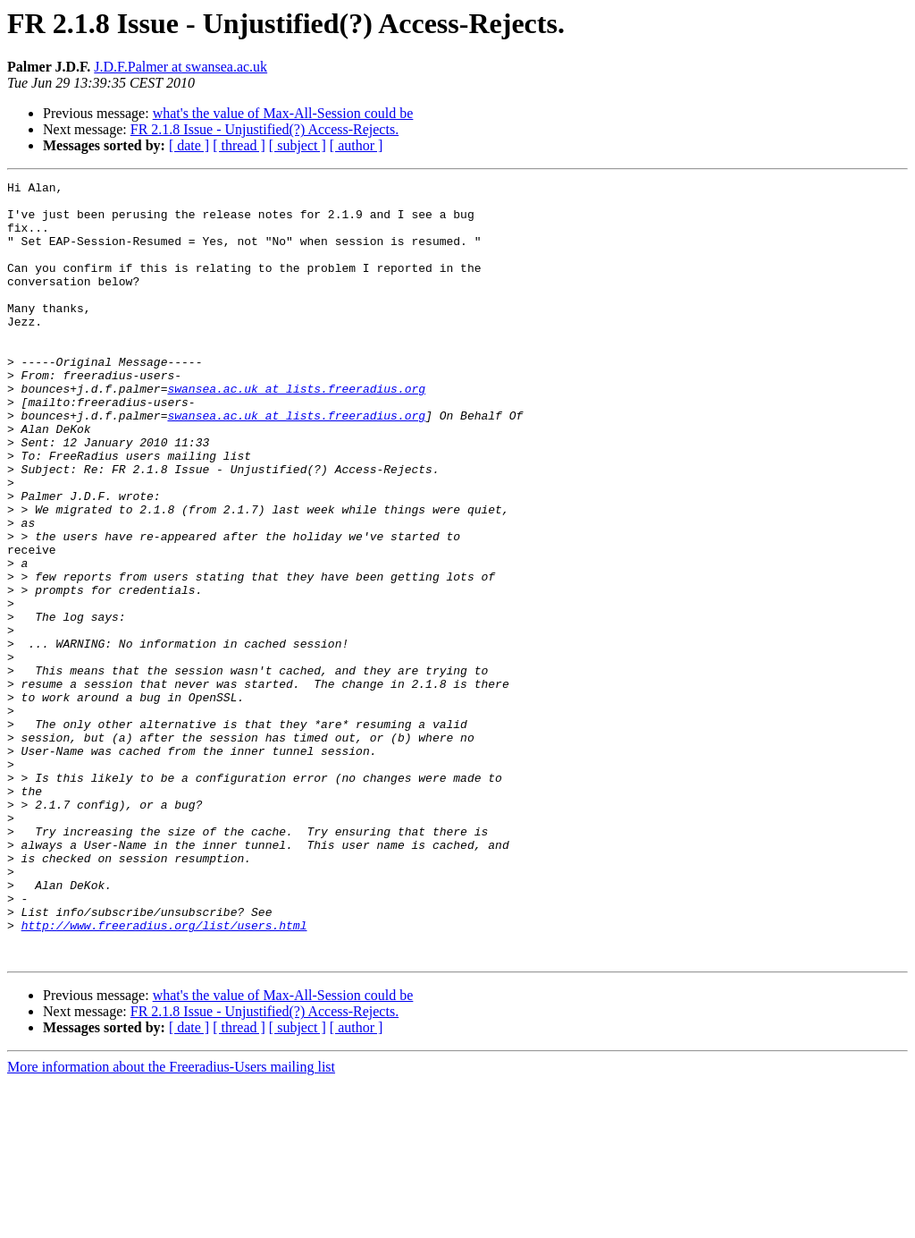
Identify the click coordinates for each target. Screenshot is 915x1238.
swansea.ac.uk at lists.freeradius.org (296, 431)
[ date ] (189, 145)
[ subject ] (297, 145)
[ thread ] (239, 145)
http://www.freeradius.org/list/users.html (164, 1075)
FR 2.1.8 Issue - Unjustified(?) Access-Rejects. (264, 129)
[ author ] (356, 145)
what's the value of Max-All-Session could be (283, 113)
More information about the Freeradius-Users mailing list (171, 1222)
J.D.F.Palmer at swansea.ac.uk (180, 66)
